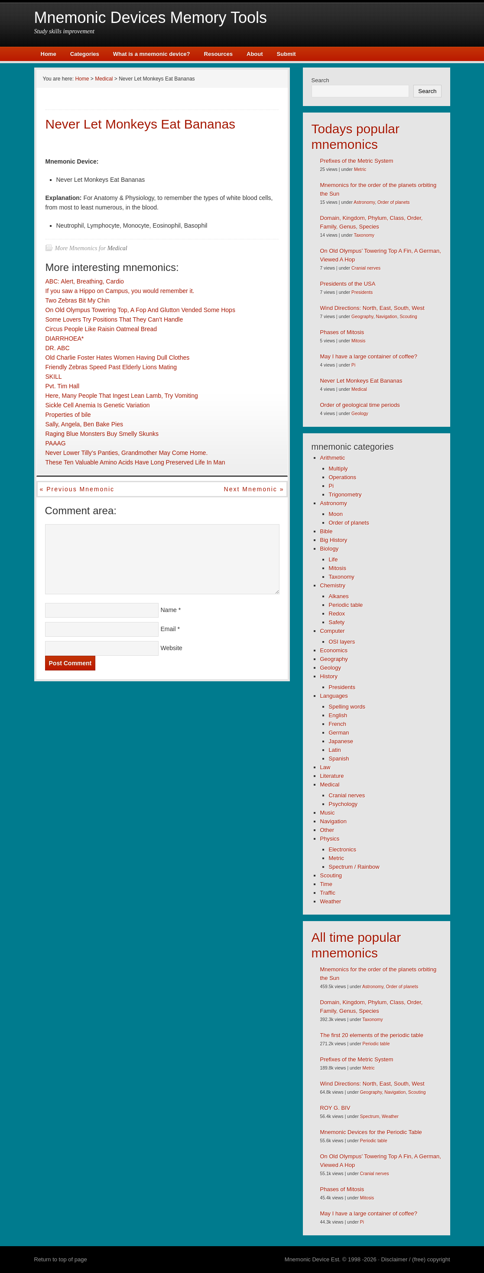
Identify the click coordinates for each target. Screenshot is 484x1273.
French (337, 724)
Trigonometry (345, 494)
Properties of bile (68, 414)
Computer (332, 631)
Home (48, 54)
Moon (336, 514)
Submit (286, 54)
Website (171, 648)
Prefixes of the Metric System (356, 161)
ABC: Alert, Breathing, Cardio (84, 281)
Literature (332, 776)
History (329, 676)
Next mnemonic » (254, 489)
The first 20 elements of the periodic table (371, 1035)
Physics (330, 838)
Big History (334, 540)
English (338, 715)
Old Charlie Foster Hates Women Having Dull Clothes (117, 357)
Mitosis (358, 340)
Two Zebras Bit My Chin (77, 300)
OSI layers (342, 641)
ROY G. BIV (335, 1108)
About (255, 54)
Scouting (408, 316)
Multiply (338, 468)
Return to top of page (60, 1259)
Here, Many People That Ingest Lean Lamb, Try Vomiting (121, 395)
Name (169, 609)
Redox (337, 613)
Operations (343, 477)
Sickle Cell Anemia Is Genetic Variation (97, 405)
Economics (334, 650)
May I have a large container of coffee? (369, 356)
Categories (84, 54)
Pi (353, 365)
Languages (334, 696)
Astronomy (364, 202)
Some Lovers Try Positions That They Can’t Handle (114, 319)
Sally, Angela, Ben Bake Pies (84, 424)
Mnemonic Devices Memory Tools (150, 17)
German (339, 732)
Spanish (339, 758)
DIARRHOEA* (64, 338)
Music (327, 812)
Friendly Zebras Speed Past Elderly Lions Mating (111, 367)
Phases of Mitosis (342, 332)
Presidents (362, 292)
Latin (335, 750)
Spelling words (347, 706)
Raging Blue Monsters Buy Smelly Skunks (102, 433)
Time (326, 884)
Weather (330, 901)
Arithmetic (332, 457)
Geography (362, 316)
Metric (360, 169)
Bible (326, 531)
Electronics (343, 849)
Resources (218, 54)
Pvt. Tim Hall (62, 386)
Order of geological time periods (360, 405)
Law (325, 767)
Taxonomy (364, 235)
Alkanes (339, 596)
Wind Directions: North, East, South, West (372, 308)
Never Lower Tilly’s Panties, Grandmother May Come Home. (126, 452)
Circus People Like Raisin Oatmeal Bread (101, 329)
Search (320, 80)
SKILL (53, 376)
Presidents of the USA (348, 283)
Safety (337, 622)
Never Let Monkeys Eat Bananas (361, 380)
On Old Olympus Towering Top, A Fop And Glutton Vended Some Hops (140, 309)
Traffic (327, 892)
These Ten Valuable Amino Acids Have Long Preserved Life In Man (135, 462)
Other (327, 830)
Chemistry (333, 585)
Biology (329, 548)
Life (333, 559)
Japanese (341, 741)
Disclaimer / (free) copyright (415, 1259)
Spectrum (369, 1116)
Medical (117, 248)
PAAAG (55, 443)
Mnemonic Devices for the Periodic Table (371, 1132)
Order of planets (393, 202)
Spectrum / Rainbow (354, 867)
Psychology (343, 804)
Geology (359, 413)
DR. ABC (57, 348)
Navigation (386, 316)
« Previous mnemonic (77, 489)
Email (168, 628)
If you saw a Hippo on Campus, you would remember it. (120, 290)
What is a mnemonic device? (151, 54)
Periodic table (346, 605)
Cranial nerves (365, 268)
